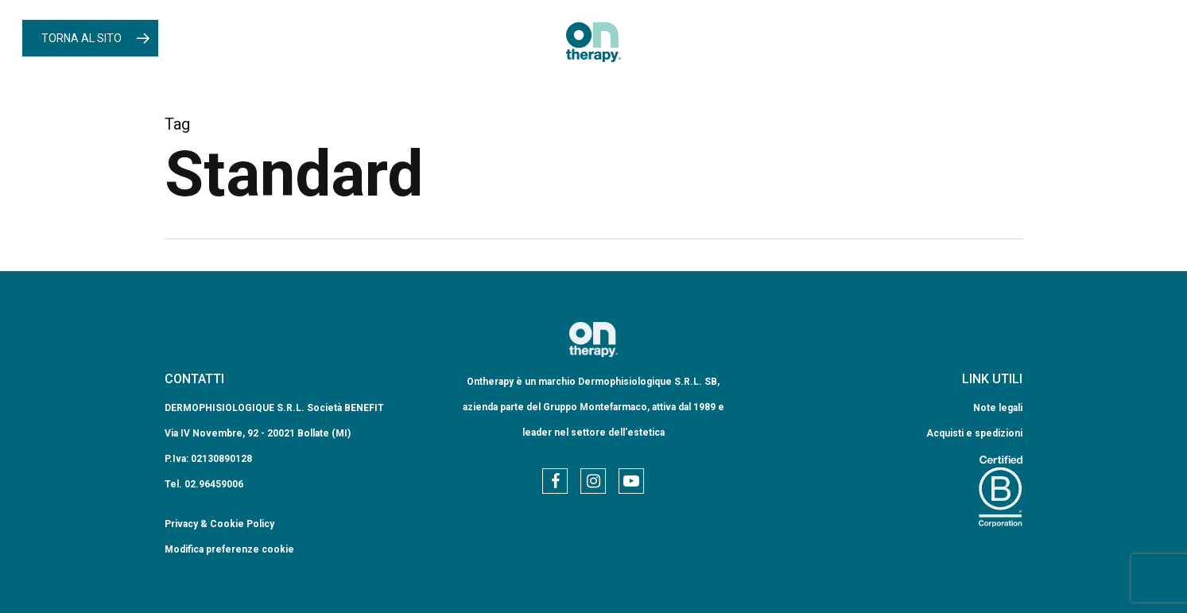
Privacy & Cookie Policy (219, 524)
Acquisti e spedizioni (974, 433)
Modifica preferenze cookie (229, 549)
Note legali (997, 407)
